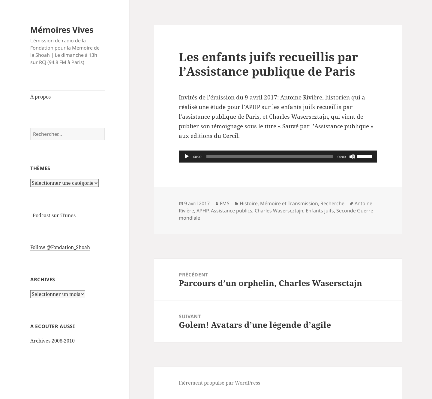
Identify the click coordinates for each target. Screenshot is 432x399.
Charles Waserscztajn (279, 210)
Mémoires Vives (61, 29)
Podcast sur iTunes (54, 215)
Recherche (332, 203)
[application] (278, 157)
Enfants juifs (320, 210)
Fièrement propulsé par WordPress (219, 382)
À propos (40, 96)
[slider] (269, 156)
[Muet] (352, 157)
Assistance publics (231, 210)
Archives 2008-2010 (52, 340)
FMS (225, 203)
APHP (202, 210)
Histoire (249, 203)
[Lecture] (187, 157)
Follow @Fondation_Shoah (60, 247)
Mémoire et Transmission (289, 203)
